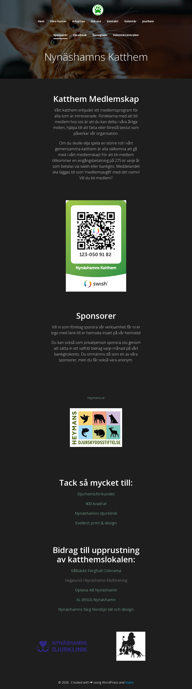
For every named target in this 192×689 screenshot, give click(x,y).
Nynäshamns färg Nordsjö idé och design (96, 609)
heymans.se (96, 398)
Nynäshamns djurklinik (96, 513)
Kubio (129, 682)
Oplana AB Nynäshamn (96, 590)
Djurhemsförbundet (96, 494)
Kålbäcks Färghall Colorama (96, 570)
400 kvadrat (96, 503)
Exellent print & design (96, 523)
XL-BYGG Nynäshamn (96, 599)
